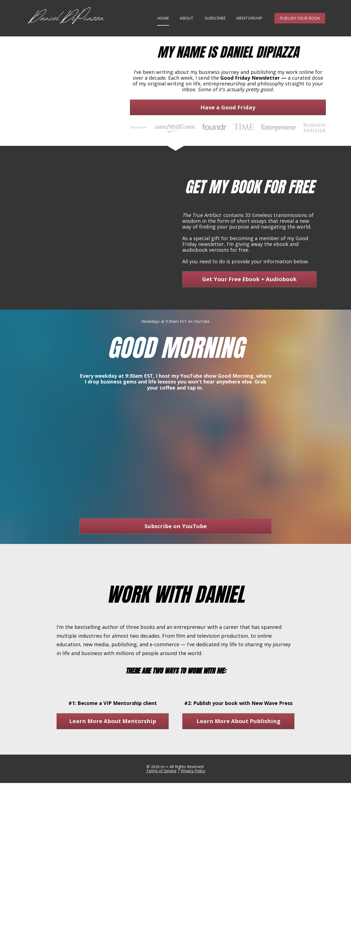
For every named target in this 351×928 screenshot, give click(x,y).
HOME (163, 25)
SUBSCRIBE (215, 25)
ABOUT (187, 25)
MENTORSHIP (249, 25)
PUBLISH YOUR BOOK (300, 25)
